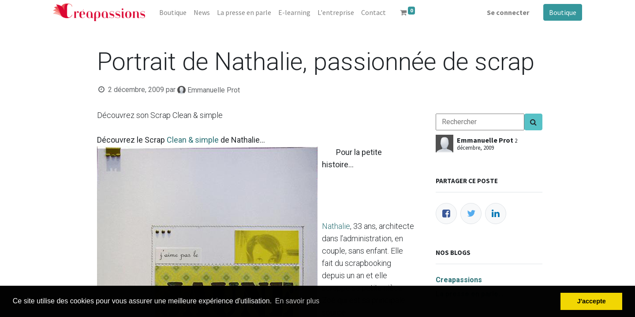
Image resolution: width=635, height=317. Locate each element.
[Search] (533, 122)
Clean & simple (193, 139)
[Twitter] (471, 213)
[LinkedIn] (495, 213)
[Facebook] (446, 213)
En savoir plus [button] (297, 301)
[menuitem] (173, 12)
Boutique (562, 12)
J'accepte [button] (591, 301)
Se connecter (508, 12)
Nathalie (336, 226)
